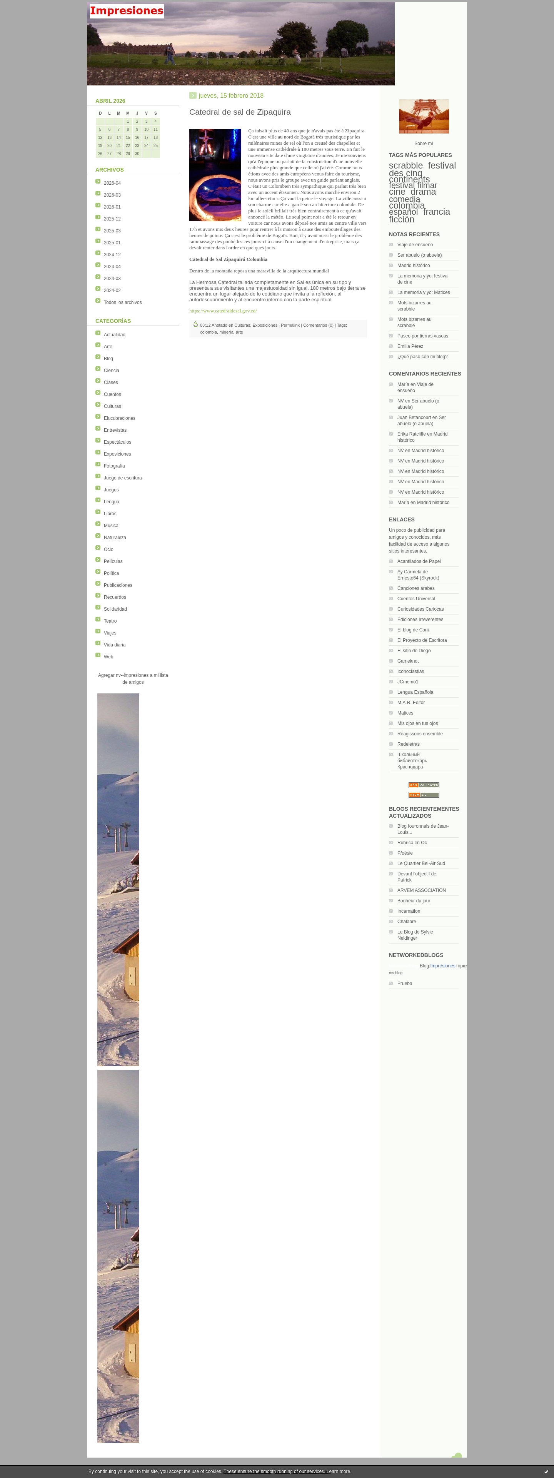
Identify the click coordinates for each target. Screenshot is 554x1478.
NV (400, 401)
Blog (108, 358)
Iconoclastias (410, 671)
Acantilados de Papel (419, 561)
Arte (108, 346)
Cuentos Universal (416, 598)
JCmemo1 (408, 682)
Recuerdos (115, 597)
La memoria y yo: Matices (423, 292)
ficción (401, 219)
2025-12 (112, 219)
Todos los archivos (123, 302)
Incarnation (408, 911)
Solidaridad (115, 609)
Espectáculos (117, 442)
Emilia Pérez (410, 346)
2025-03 (112, 231)
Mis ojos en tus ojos (417, 723)
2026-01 (112, 207)
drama (423, 192)
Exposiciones (117, 454)
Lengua (111, 501)
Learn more (338, 1471)
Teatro (110, 621)
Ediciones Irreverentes (420, 619)
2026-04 (112, 183)
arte (239, 332)
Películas (113, 561)
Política (111, 573)
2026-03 (112, 195)
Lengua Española (415, 692)
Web (108, 657)
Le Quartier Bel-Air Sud (421, 863)
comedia (405, 199)
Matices (405, 713)
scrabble (406, 165)
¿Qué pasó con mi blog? (422, 356)
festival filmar (413, 185)
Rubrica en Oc (412, 842)
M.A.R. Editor (411, 702)
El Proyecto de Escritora (422, 640)
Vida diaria (114, 645)
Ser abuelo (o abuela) (419, 255)
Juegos (111, 490)
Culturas (112, 406)
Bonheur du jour (413, 901)
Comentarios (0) (318, 325)
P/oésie (405, 853)
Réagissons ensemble (420, 733)
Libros (110, 513)
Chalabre (406, 921)
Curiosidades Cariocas (420, 609)
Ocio (108, 549)
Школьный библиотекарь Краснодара (412, 761)
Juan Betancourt (414, 417)
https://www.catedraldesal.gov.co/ (223, 311)
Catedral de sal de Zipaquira (240, 111)
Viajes (110, 633)
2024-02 (112, 290)
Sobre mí (423, 143)
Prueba (404, 983)
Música (111, 525)
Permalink (290, 325)
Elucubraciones (119, 418)
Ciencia (111, 370)
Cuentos (112, 394)
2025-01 (112, 242)
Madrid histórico (413, 265)
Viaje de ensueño (415, 244)
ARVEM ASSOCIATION (421, 890)
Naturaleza (115, 537)
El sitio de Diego (414, 650)
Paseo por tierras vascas (422, 336)
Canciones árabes (416, 588)
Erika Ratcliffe (411, 434)
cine (397, 192)
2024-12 (112, 254)
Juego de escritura (123, 478)
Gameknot (408, 661)
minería (226, 332)
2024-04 (112, 266)
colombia (407, 205)
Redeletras (408, 744)
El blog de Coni (413, 630)
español (403, 212)
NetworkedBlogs (404, 966)
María (403, 384)
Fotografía (114, 466)
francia (436, 212)
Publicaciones (118, 585)
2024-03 (112, 278)
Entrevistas (115, 430)
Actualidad (114, 334)
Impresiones (442, 966)
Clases (111, 382)
